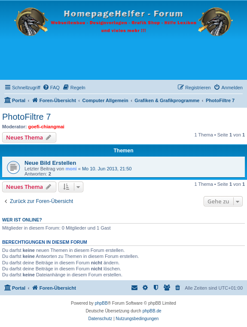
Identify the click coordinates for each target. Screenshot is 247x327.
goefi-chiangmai (46, 126)
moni (70, 168)
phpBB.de (152, 311)
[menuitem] (51, 87)
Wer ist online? (22, 219)
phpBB (101, 303)
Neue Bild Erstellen (50, 163)
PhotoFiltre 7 (26, 116)
